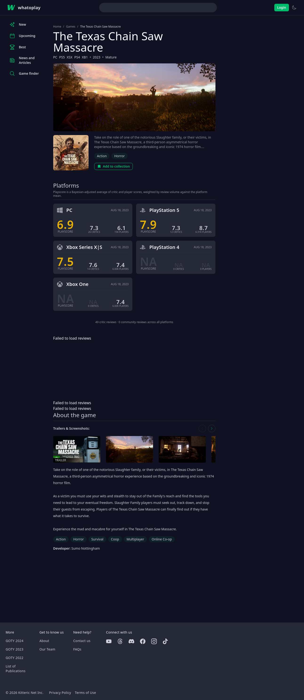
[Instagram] (154, 641)
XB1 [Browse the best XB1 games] (85, 57)
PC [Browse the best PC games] (55, 57)
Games (70, 27)
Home (57, 27)
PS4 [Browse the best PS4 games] (77, 57)
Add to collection (113, 166)
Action (102, 156)
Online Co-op (162, 539)
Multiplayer (135, 539)
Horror (119, 156)
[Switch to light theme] (294, 7)
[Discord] (131, 641)
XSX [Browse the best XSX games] (69, 57)
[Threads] (120, 641)
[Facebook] (143, 641)
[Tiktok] (165, 641)
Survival (97, 539)
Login (281, 7)
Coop (115, 539)
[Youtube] (109, 641)
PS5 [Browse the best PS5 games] (62, 57)
